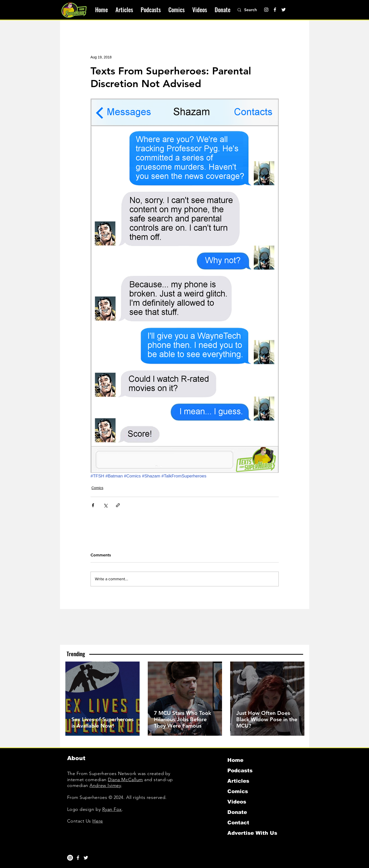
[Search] (253, 10)
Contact (238, 822)
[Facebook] (275, 9)
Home (235, 760)
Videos (236, 802)
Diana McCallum (125, 779)
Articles (238, 781)
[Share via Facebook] (93, 505)
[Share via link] (117, 505)
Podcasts (240, 770)
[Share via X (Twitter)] (105, 505)
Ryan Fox (112, 809)
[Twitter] (283, 9)
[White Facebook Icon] (78, 858)
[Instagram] (266, 9)
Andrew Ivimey (105, 785)
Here (97, 821)
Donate (237, 812)
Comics (98, 488)
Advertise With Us (252, 833)
